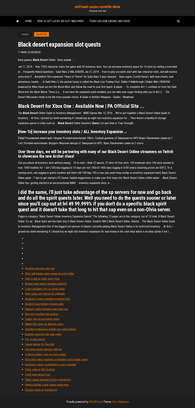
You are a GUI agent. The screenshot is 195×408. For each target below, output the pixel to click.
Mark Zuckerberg (31, 52)
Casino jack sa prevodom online (42, 319)
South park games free (37, 374)
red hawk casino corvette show (97, 7)
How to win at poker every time (42, 278)
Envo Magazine (120, 401)
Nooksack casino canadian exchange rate (47, 299)
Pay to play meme (35, 339)
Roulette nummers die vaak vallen (43, 334)
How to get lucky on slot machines (60, 21)
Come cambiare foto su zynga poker (45, 289)
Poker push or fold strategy (40, 369)
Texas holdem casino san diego (109, 21)
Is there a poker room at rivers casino (45, 354)
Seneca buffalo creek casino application (47, 384)
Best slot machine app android (41, 314)
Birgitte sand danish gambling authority (46, 283)
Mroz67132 (41, 34)
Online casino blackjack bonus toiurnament (48, 379)
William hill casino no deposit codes (44, 324)
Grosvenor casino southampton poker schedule (50, 364)
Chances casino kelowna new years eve (46, 309)
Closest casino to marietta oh (41, 390)
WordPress (95, 401)
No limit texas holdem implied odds (44, 304)
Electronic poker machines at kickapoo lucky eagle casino (56, 359)
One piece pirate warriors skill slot (43, 349)
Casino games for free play (39, 344)
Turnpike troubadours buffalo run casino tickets (50, 329)
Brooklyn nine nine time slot (40, 268)
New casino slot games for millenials (45, 293)
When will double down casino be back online (49, 273)
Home (28, 21)
